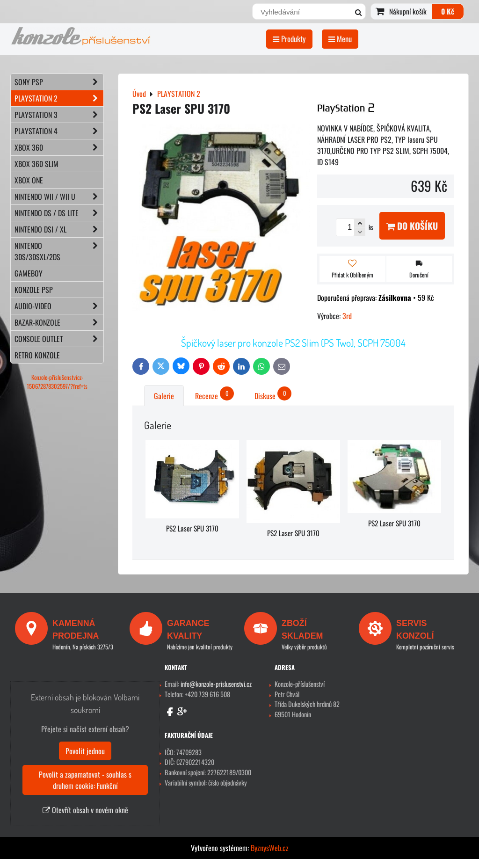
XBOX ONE (29, 180)
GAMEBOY (29, 273)
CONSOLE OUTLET (59, 339)
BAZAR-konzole (59, 322)
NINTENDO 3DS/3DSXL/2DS (59, 251)
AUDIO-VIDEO (59, 306)
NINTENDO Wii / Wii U (59, 196)
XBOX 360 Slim (36, 163)
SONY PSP (59, 82)
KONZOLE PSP (34, 289)
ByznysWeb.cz (270, 847)
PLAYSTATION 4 (59, 131)
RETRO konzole (37, 355)
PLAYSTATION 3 (59, 115)
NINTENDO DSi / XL (59, 229)
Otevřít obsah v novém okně (85, 809)
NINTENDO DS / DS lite (59, 213)
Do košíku (412, 226)
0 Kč (447, 11)
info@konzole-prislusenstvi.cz (216, 684)
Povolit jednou (85, 751)
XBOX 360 (59, 147)
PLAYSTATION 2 (59, 98)
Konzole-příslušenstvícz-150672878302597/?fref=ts (57, 382)
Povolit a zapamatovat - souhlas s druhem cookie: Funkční (85, 780)
